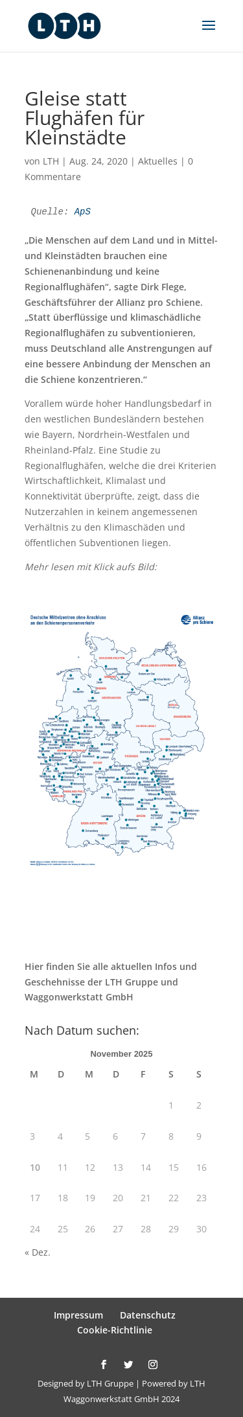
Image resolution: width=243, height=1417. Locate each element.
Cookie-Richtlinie (114, 1330)
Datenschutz (148, 1315)
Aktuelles (158, 161)
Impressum (78, 1315)
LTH (51, 161)
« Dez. (38, 1252)
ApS (83, 212)
